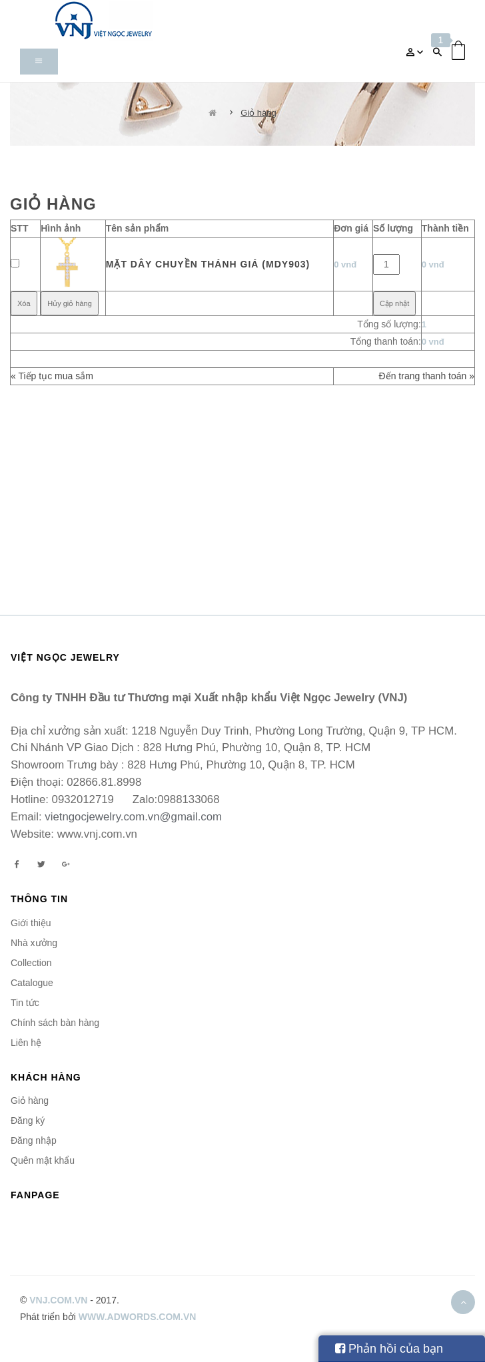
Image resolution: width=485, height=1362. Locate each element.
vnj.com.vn (58, 1300)
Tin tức (25, 1002)
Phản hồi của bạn (389, 1348)
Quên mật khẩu (43, 1160)
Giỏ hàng (258, 113)
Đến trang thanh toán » (426, 376)
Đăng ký (28, 1120)
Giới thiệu (31, 923)
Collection (31, 962)
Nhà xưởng (34, 942)
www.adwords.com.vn (138, 1316)
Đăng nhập (34, 1140)
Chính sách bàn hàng (55, 1022)
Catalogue (32, 982)
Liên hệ (26, 1042)
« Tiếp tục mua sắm (52, 376)
